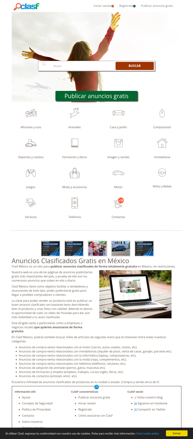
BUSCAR (135, 66)
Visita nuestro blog (148, 397)
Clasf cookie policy (147, 433)
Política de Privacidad (36, 409)
